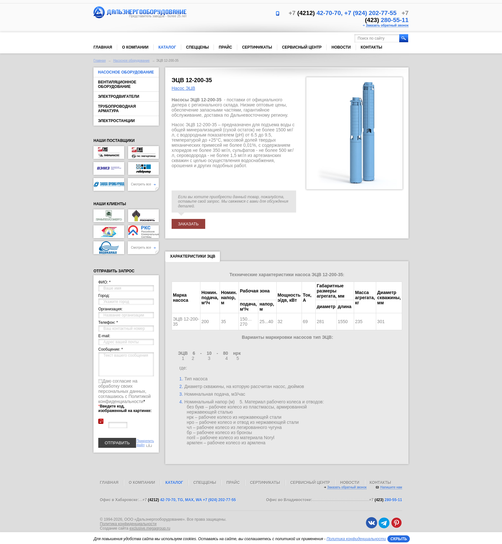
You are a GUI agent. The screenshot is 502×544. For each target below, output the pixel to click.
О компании (135, 47)
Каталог (167, 47)
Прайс (225, 47)
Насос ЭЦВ (183, 88)
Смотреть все (143, 184)
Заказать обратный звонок (387, 25)
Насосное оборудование (131, 60)
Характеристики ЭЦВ (193, 257)
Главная (102, 47)
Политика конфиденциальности (128, 524)
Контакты (371, 47)
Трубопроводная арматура (117, 108)
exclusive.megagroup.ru (149, 528)
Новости (341, 47)
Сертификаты (257, 47)
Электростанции (116, 121)
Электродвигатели (118, 96)
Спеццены (197, 47)
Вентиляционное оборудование (117, 84)
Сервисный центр (302, 47)
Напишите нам (391, 487)
